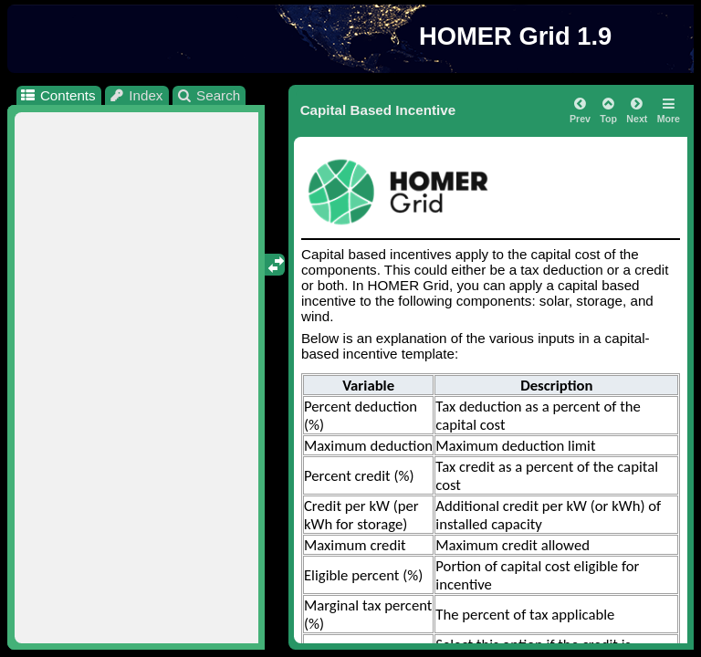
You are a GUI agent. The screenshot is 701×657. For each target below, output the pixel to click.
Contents (57, 95)
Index (136, 95)
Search (208, 95)
